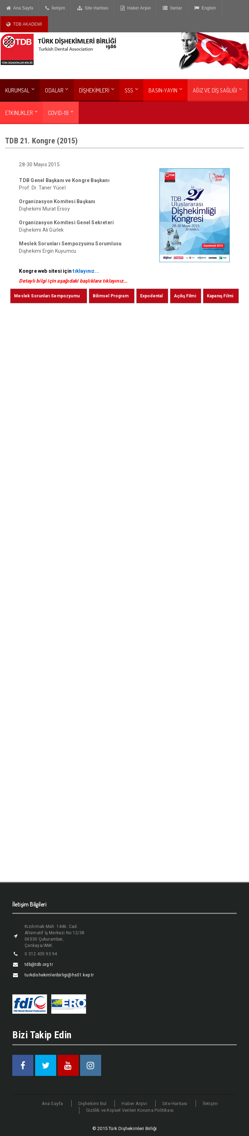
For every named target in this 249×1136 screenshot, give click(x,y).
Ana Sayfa (19, 8)
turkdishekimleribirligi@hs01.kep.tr (59, 975)
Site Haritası (93, 8)
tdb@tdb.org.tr (39, 964)
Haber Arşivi (135, 8)
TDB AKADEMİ (24, 24)
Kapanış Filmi (220, 295)
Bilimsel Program (111, 295)
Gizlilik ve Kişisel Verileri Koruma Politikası (129, 1110)
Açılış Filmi (185, 295)
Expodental (151, 295)
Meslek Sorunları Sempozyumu (47, 295)
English (205, 8)
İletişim (55, 8)
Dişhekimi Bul (92, 1103)
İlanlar (172, 8)
